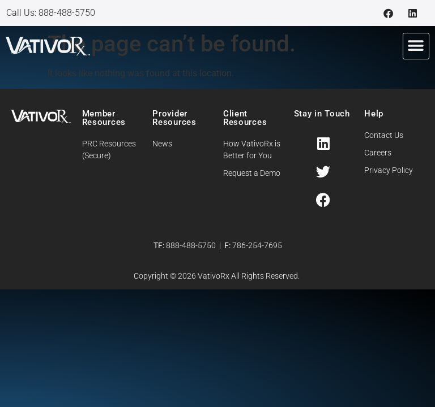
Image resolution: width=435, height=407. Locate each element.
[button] (416, 46)
